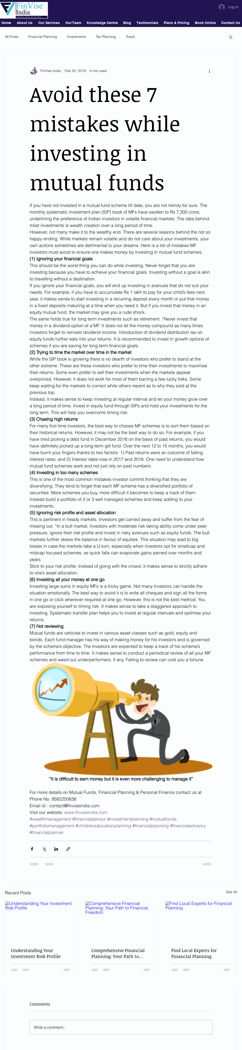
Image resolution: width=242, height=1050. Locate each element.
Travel (130, 36)
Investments (76, 36)
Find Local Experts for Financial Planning (194, 953)
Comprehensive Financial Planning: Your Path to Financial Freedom (118, 953)
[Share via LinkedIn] (56, 849)
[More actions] (209, 71)
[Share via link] (68, 849)
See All (231, 892)
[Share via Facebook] (32, 849)
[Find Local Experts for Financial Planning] (201, 921)
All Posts (11, 36)
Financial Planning (42, 36)
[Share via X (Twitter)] (44, 849)
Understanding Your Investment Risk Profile (35, 953)
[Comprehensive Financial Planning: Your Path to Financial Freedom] (121, 921)
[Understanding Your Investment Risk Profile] (41, 921)
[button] (230, 37)
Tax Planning (106, 36)
